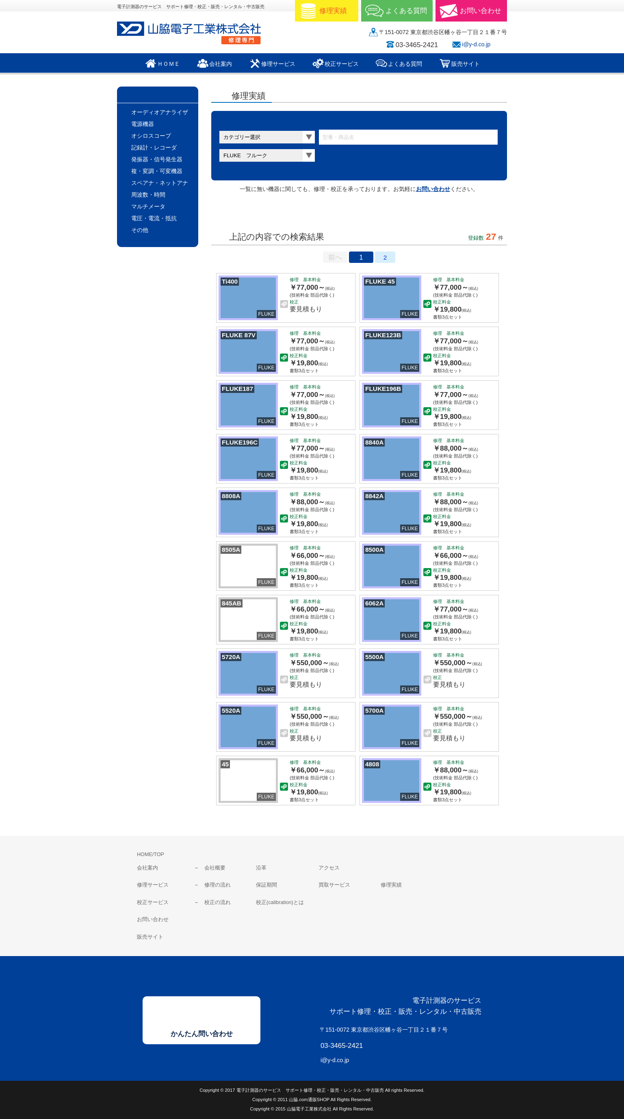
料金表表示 (310, 214)
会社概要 (214, 868)
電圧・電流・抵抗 (154, 218)
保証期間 (266, 885)
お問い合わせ (433, 189)
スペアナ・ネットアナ (159, 183)
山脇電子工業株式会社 (194, 33)
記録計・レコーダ (154, 147)
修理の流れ (217, 885)
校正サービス (153, 902)
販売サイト (150, 937)
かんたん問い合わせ (202, 1034)
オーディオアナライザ (159, 112)
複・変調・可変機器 (156, 171)
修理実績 (391, 885)
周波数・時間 (148, 194)
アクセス (329, 868)
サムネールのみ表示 (243, 214)
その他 (139, 230)
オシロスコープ (151, 135)
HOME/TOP (150, 854)
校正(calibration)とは (280, 902)
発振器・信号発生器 (156, 159)
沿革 (261, 868)
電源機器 (142, 124)
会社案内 (147, 868)
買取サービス (334, 885)
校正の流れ (217, 902)
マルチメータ (148, 206)
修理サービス (153, 885)
